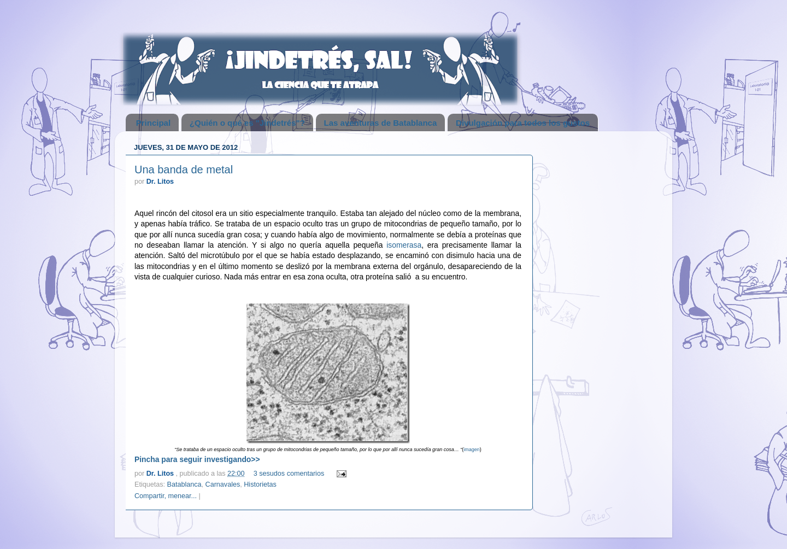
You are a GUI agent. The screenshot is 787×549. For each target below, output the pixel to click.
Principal (153, 122)
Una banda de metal (183, 169)
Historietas (260, 484)
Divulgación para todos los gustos (523, 122)
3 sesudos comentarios (289, 473)
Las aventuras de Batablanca (380, 122)
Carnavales (222, 484)
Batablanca (184, 484)
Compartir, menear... (165, 496)
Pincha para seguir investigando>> (197, 459)
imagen (471, 449)
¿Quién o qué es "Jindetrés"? (247, 122)
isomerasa (403, 245)
